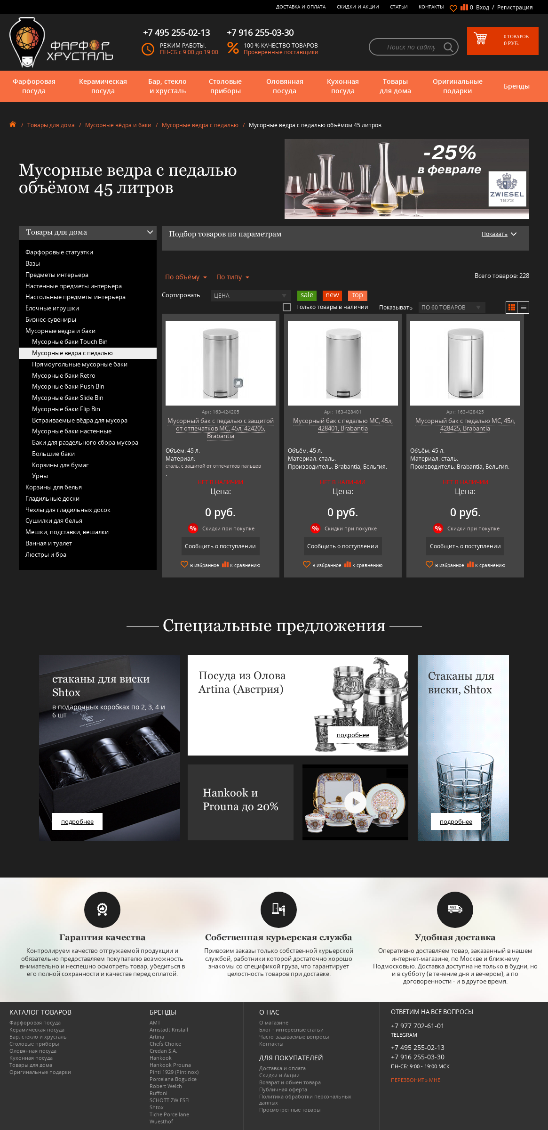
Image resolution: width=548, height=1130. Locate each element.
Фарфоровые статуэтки (59, 252)
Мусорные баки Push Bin (68, 386)
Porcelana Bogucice (173, 1078)
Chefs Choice (165, 1043)
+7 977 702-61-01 (418, 1025)
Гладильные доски (52, 498)
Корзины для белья (53, 487)
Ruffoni (158, 1093)
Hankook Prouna (170, 1064)
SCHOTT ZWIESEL (170, 1100)
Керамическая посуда (103, 86)
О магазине (273, 1022)
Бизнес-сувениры (50, 319)
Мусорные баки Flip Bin (66, 409)
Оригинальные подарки (458, 86)
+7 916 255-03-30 (418, 1056)
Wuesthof (161, 1121)
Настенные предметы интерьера (73, 286)
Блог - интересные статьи (291, 1029)
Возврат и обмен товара (290, 1082)
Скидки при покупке (228, 528)
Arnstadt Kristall (169, 1029)
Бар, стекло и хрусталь (167, 86)
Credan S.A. (163, 1050)
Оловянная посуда (284, 86)
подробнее (77, 821)
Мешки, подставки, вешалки (67, 532)
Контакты (431, 6)
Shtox (157, 1107)
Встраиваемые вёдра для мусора (79, 420)
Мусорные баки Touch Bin (70, 341)
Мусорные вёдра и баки (118, 125)
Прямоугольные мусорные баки (79, 364)
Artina (157, 1036)
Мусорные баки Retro (63, 375)
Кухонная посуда (343, 86)
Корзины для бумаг (60, 465)
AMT (155, 1022)
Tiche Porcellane (169, 1114)
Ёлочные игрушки (52, 308)
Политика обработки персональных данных (305, 1099)
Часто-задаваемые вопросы (294, 1036)
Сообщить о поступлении (220, 546)
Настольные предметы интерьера (75, 297)
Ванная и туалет (48, 543)
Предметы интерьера (56, 274)
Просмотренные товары (289, 1109)
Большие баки (53, 453)
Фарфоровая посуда (34, 86)
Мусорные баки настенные (71, 431)
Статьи (399, 6)
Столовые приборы (225, 86)
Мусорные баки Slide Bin (67, 397)
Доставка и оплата (301, 6)
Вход (482, 7)
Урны (40, 476)
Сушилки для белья (53, 520)
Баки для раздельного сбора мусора (85, 442)
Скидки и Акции (358, 6)
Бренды (517, 85)
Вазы (32, 263)
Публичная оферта (283, 1089)
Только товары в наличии (325, 306)
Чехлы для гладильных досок (68, 509)
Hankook (161, 1057)
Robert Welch (166, 1085)
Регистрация (515, 7)
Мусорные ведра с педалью (200, 125)
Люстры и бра (45, 554)
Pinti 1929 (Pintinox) (174, 1071)
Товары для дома (395, 86)
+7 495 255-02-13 (418, 1047)
